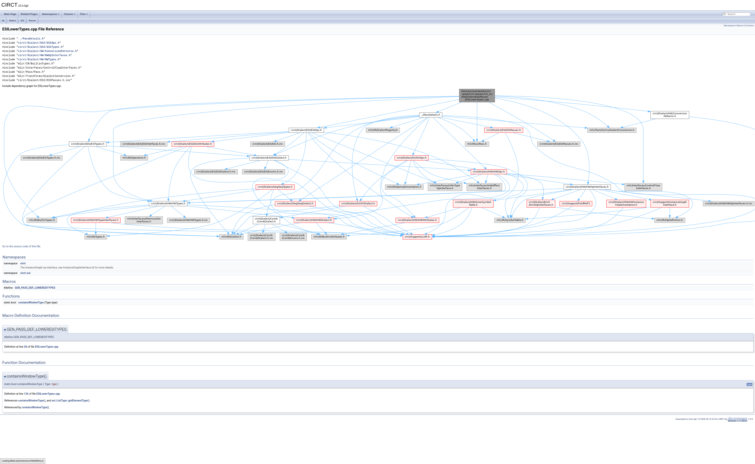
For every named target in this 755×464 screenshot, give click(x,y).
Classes (70, 14)
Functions (749, 25)
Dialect (12, 20)
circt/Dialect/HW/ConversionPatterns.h (47, 51)
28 (25, 346)
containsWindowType (31, 302)
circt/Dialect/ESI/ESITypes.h (40, 47)
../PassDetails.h (30, 38)
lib (3, 20)
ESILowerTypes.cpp (46, 346)
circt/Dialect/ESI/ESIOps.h (38, 43)
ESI (22, 20)
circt (22, 263)
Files (84, 14)
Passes (32, 20)
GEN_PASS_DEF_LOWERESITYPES (35, 287)
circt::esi (25, 273)
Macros (740, 25)
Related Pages (29, 14)
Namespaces (50, 14)
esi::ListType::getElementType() (70, 400)
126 (26, 393)
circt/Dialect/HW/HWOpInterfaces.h (44, 55)
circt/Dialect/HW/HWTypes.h (38, 59)
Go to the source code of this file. (21, 246)
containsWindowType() (31, 400)
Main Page (10, 14)
